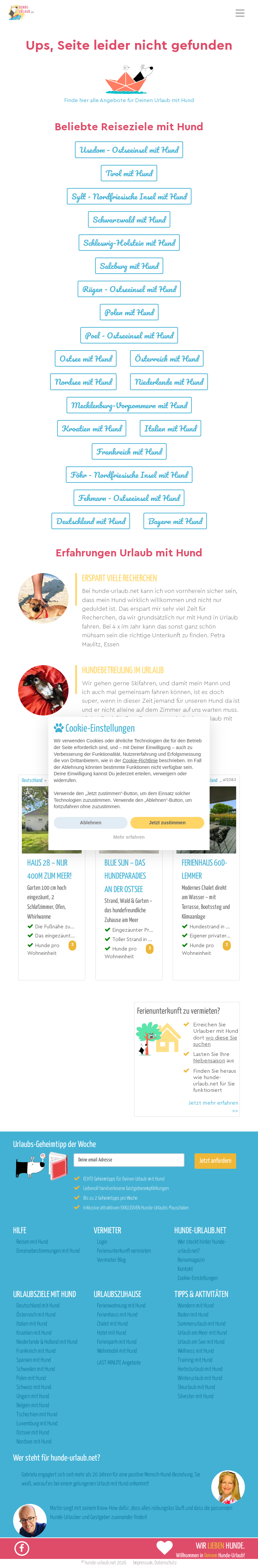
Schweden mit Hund (35, 1369)
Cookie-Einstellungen (198, 1278)
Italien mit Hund (170, 428)
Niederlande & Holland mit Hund (46, 1342)
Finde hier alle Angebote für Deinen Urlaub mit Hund (129, 100)
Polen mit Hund (129, 312)
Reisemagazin (191, 1260)
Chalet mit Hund (112, 1324)
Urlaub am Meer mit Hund (202, 1333)
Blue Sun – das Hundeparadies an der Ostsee (125, 876)
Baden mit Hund (193, 1315)
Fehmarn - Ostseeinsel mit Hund (129, 497)
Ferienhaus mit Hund (117, 1315)
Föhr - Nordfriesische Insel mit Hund (129, 474)
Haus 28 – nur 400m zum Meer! (49, 869)
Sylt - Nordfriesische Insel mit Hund (129, 196)
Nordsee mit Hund (83, 381)
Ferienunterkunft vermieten (124, 1251)
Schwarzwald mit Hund (129, 219)
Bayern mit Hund (175, 520)
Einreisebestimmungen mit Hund (48, 1251)
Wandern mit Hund (196, 1306)
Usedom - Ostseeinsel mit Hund (129, 149)
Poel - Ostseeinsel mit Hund (129, 335)
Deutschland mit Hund (90, 520)
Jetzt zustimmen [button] (167, 822)
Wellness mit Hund (196, 1351)
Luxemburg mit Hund (36, 1424)
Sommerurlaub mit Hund (201, 1324)
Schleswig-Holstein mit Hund (129, 242)
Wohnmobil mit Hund (117, 1351)
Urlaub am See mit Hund (201, 1342)
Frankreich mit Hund (129, 451)
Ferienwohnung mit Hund (121, 1306)
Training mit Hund (195, 1360)
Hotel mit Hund (111, 1333)
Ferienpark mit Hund (116, 1342)
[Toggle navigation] (240, 13)
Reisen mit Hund (32, 1242)
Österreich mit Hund (167, 358)
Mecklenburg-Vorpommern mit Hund (129, 405)
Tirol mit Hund (129, 173)
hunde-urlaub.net (100, 1562)
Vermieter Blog (111, 1260)
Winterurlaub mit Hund (200, 1378)
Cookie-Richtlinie (140, 760)
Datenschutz (166, 1562)
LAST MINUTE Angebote (119, 1363)
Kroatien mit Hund (92, 428)
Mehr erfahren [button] (128, 837)
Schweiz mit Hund (33, 1387)
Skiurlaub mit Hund (196, 1387)
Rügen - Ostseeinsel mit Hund (129, 288)
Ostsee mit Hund (85, 358)
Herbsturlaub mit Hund (200, 1369)
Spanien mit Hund (33, 1360)
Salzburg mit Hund (129, 265)
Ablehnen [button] (90, 822)
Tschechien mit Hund (36, 1415)
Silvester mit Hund (195, 1396)
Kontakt (185, 1269)
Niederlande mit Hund (169, 381)
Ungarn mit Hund (32, 1396)
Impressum (143, 1562)
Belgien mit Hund (32, 1406)
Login (102, 1242)
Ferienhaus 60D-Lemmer (204, 869)
